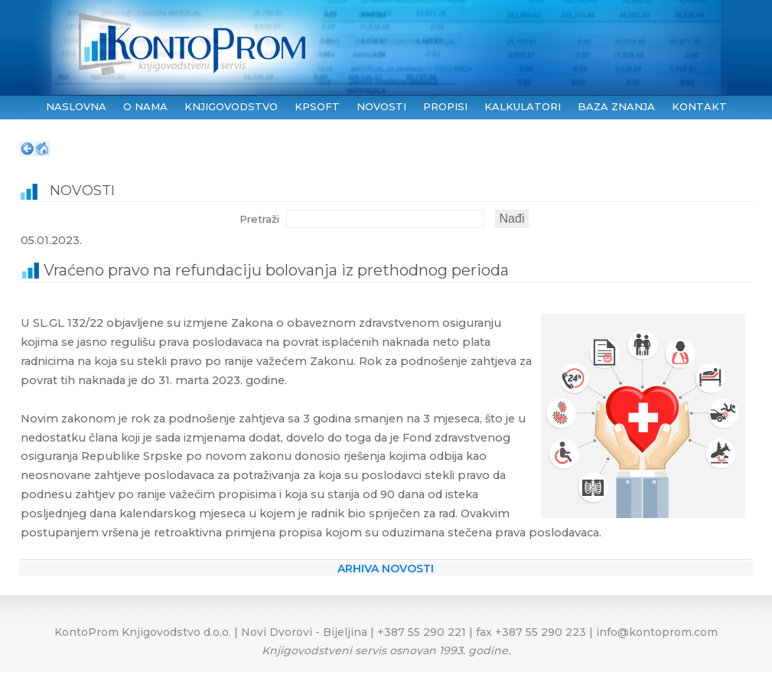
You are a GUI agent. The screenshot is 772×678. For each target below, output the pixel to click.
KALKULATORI (522, 106)
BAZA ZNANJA (616, 106)
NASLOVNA (76, 106)
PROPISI (445, 106)
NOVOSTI (381, 106)
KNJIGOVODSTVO (231, 106)
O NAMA (145, 106)
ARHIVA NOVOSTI (385, 568)
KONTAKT (699, 106)
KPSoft (317, 106)
